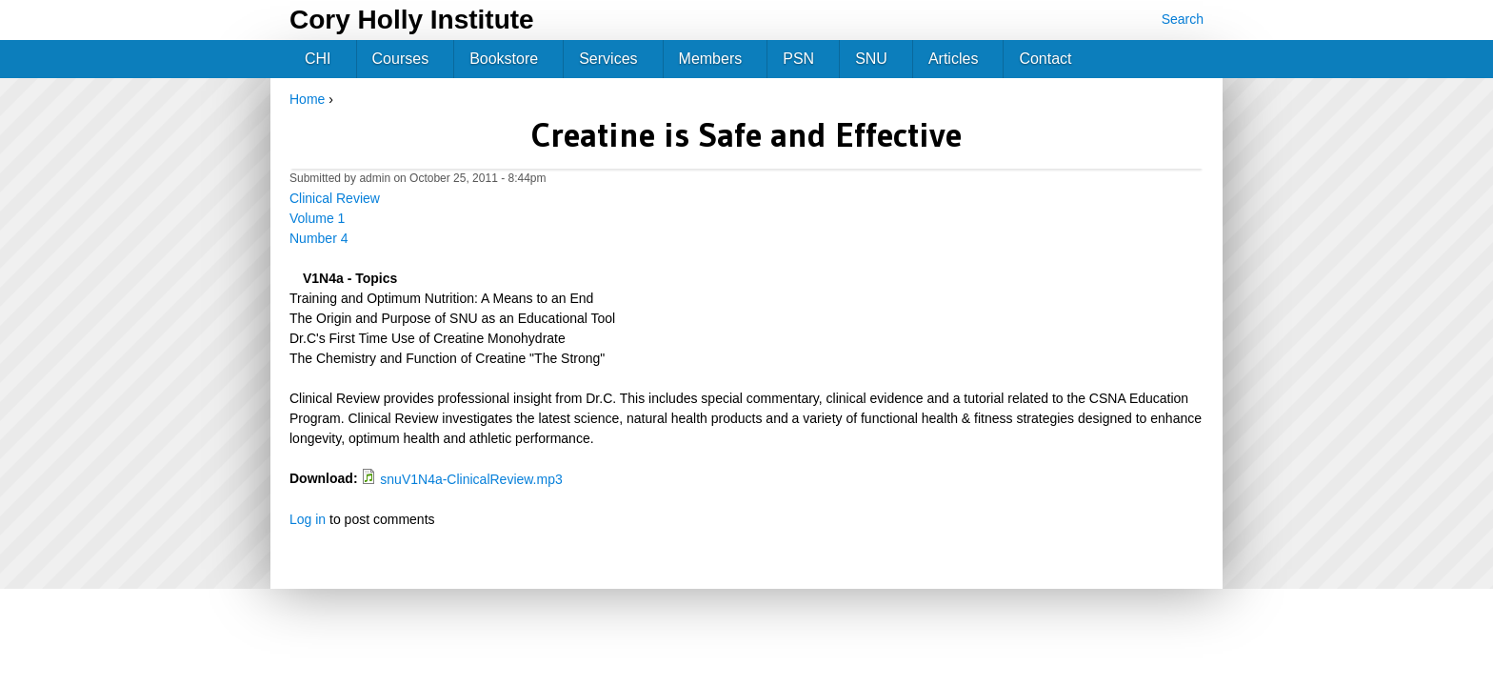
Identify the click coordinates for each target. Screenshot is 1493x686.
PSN (798, 58)
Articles (953, 58)
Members (711, 58)
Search (1183, 19)
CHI (318, 58)
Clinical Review (334, 198)
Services (608, 58)
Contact (1045, 58)
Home (307, 99)
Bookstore (503, 58)
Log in (307, 519)
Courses (400, 58)
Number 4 (318, 238)
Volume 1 (317, 218)
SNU (871, 58)
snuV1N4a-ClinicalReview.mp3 (471, 479)
